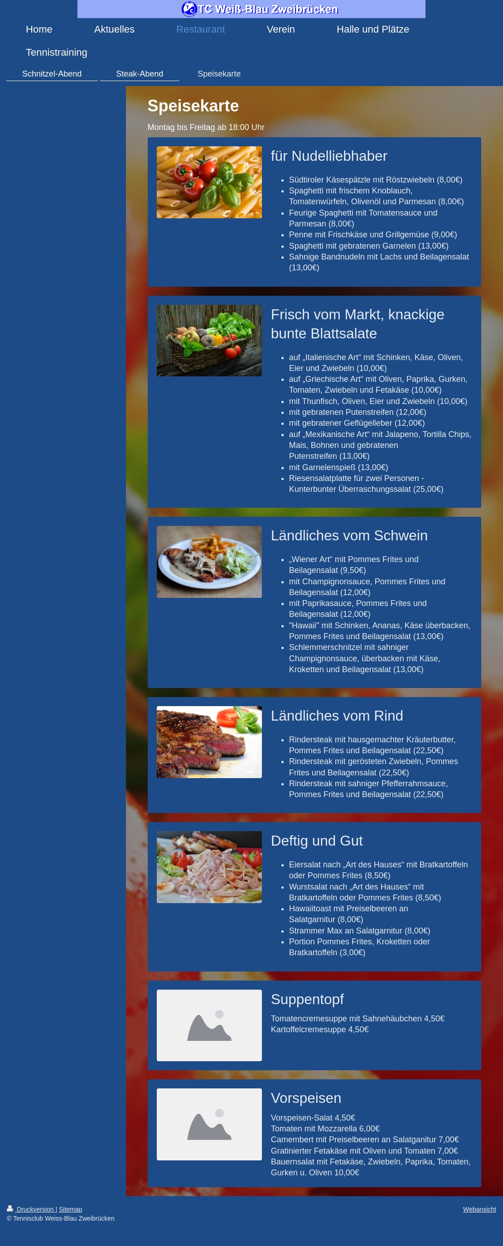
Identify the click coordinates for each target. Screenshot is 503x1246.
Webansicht (479, 1209)
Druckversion (31, 1209)
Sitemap (70, 1209)
